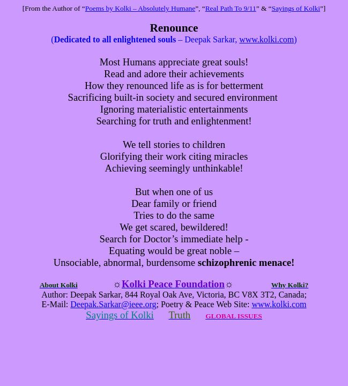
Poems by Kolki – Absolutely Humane (140, 8)
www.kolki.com (266, 39)
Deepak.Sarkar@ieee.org (113, 304)
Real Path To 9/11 (230, 8)
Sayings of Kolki (296, 8)
